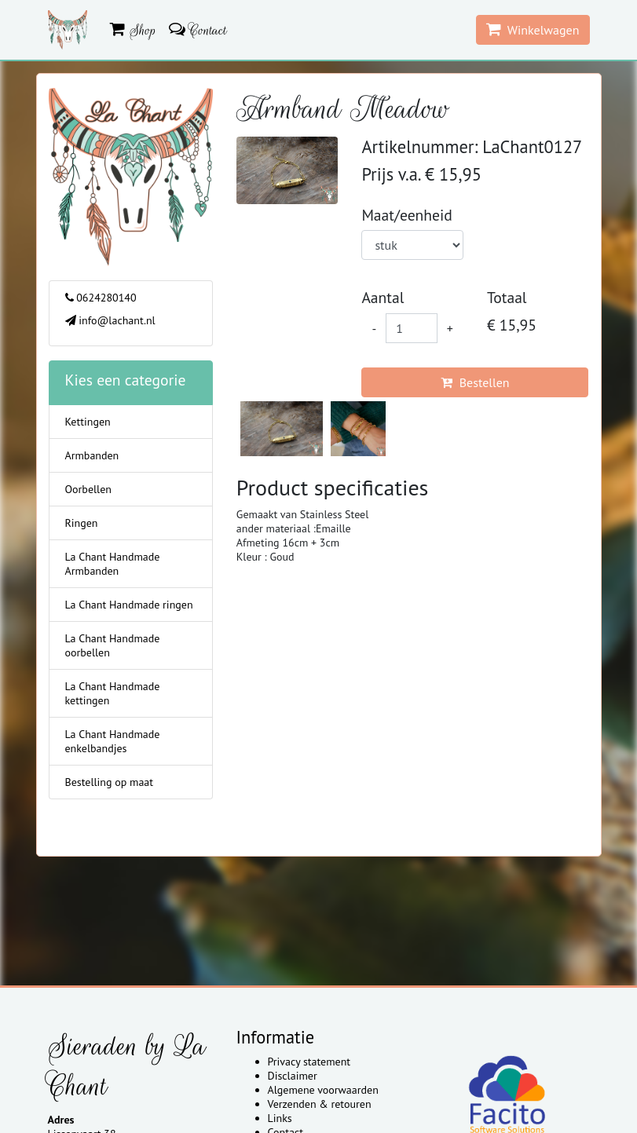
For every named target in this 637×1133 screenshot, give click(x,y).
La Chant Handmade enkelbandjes (112, 741)
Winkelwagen (533, 29)
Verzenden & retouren (320, 1104)
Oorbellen (88, 489)
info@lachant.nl (110, 320)
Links (280, 1118)
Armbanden (92, 455)
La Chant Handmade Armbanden (112, 564)
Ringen (81, 523)
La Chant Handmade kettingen (112, 693)
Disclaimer (292, 1076)
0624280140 (101, 298)
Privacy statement (309, 1061)
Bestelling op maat (109, 782)
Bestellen (475, 382)
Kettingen (88, 422)
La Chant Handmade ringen (129, 605)
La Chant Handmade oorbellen (112, 645)
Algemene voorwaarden (323, 1090)
